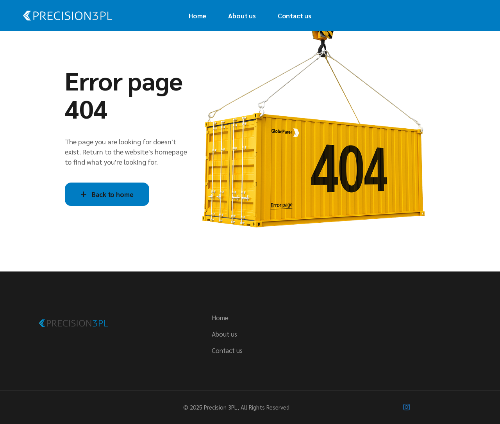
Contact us (227, 350)
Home (220, 317)
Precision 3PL (221, 407)
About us (224, 334)
